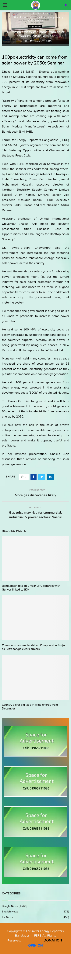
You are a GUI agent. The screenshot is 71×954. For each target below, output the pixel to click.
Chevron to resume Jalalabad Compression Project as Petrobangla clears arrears (34, 647)
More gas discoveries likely (35, 495)
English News (35, 26)
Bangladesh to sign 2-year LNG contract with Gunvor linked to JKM (31, 587)
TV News (7, 917)
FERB (25, 41)
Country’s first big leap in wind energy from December (30, 706)
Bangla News (10, 906)
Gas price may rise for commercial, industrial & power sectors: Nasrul (35, 514)
